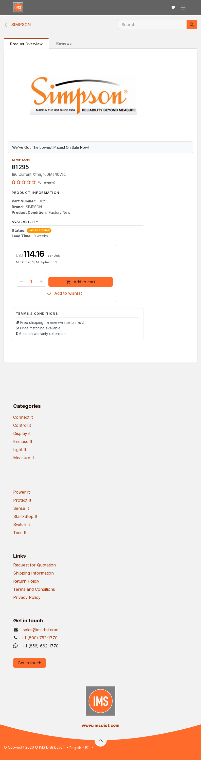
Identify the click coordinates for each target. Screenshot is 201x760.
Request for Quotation (34, 564)
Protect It (22, 500)
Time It (19, 532)
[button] (101, 740)
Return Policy (26, 581)
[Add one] (41, 281)
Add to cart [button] (80, 281)
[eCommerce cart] (173, 7)
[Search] (192, 24)
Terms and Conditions (34, 589)
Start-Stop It (25, 516)
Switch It (21, 524)
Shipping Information (33, 573)
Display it (21, 433)
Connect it (23, 417)
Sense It (21, 508)
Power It (21, 492)
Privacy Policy (27, 597)
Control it (22, 425)
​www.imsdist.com (100, 725)
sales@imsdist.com (40, 629)
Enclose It (22, 441)
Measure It (23, 457)
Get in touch (29, 662)
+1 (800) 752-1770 (40, 637)
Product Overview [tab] (26, 44)
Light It (19, 449)
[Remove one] (20, 281)
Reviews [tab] (63, 43)
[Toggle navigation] (183, 7)
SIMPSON (17, 24)
